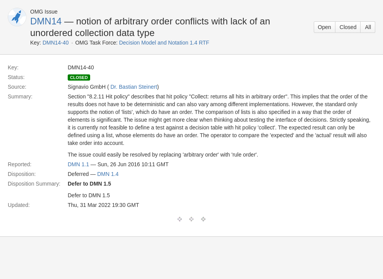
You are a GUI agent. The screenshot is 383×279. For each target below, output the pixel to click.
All (368, 27)
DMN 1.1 (78, 164)
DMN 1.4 (107, 174)
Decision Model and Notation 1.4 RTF (164, 43)
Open (324, 27)
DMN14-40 (56, 43)
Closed (348, 27)
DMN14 (46, 21)
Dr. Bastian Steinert (133, 87)
